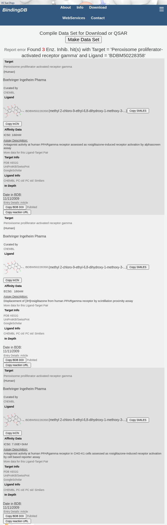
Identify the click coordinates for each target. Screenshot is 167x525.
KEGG (14, 162)
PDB (6, 162)
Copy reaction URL (17, 212)
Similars (39, 180)
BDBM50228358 (36, 110)
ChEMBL (9, 92)
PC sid (29, 180)
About (65, 7)
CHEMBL (9, 180)
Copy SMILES (138, 110)
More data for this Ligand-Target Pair (26, 152)
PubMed (32, 207)
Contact (98, 18)
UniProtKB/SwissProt (16, 166)
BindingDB (15, 9)
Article (24, 202)
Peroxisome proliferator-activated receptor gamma (38, 66)
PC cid (20, 180)
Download (98, 7)
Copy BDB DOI (15, 207)
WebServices (73, 18)
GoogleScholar (13, 170)
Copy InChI (12, 123)
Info (80, 7)
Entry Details (11, 202)
